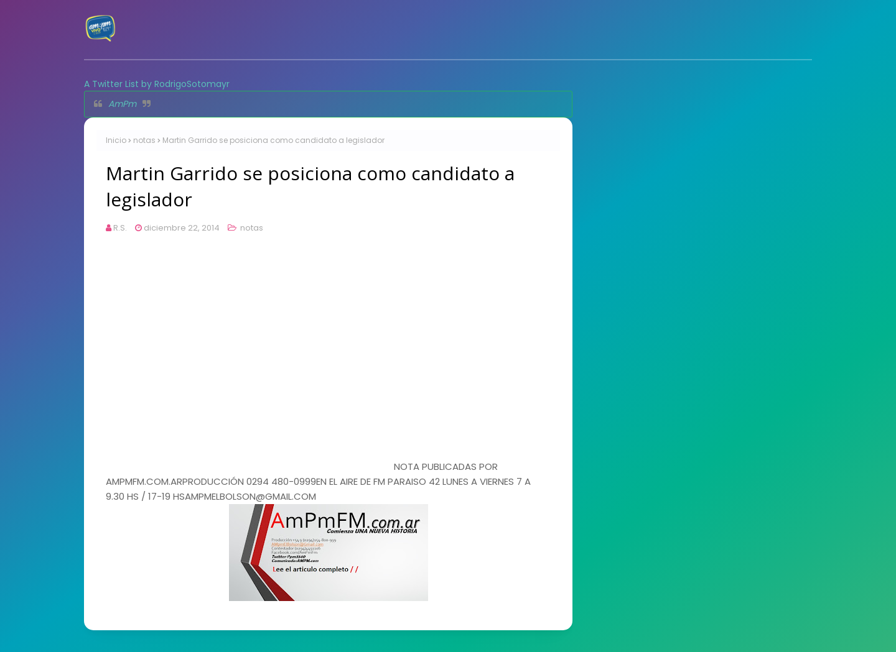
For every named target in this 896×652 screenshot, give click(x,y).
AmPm (122, 104)
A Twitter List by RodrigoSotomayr (157, 84)
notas (144, 140)
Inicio (116, 140)
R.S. (120, 228)
